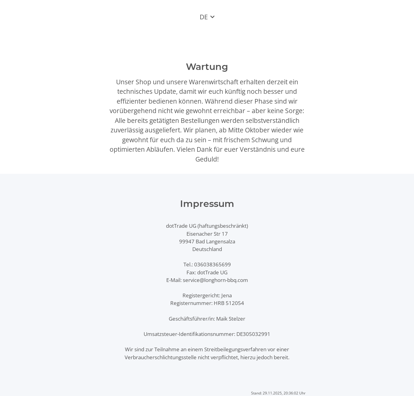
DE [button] (204, 17)
